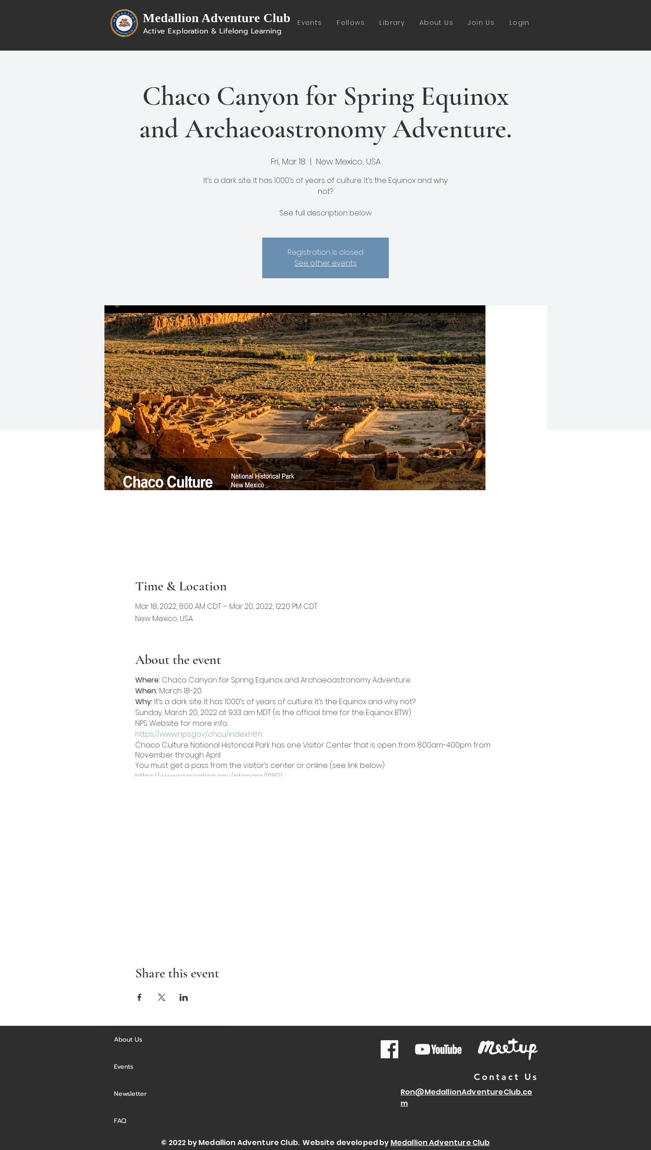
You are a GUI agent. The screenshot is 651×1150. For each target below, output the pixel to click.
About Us (128, 1039)
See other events (325, 263)
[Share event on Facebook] (139, 997)
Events (123, 1066)
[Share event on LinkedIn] (183, 997)
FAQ (120, 1121)
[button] (392, 23)
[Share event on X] (161, 997)
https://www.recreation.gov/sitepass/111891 (208, 776)
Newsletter (130, 1094)
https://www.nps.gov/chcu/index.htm (198, 734)
